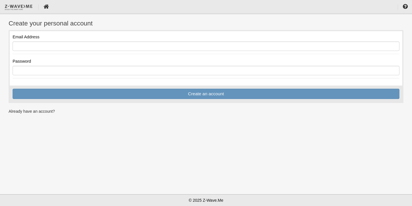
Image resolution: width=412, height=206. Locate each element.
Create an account (206, 93)
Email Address (26, 37)
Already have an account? (32, 111)
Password (22, 61)
